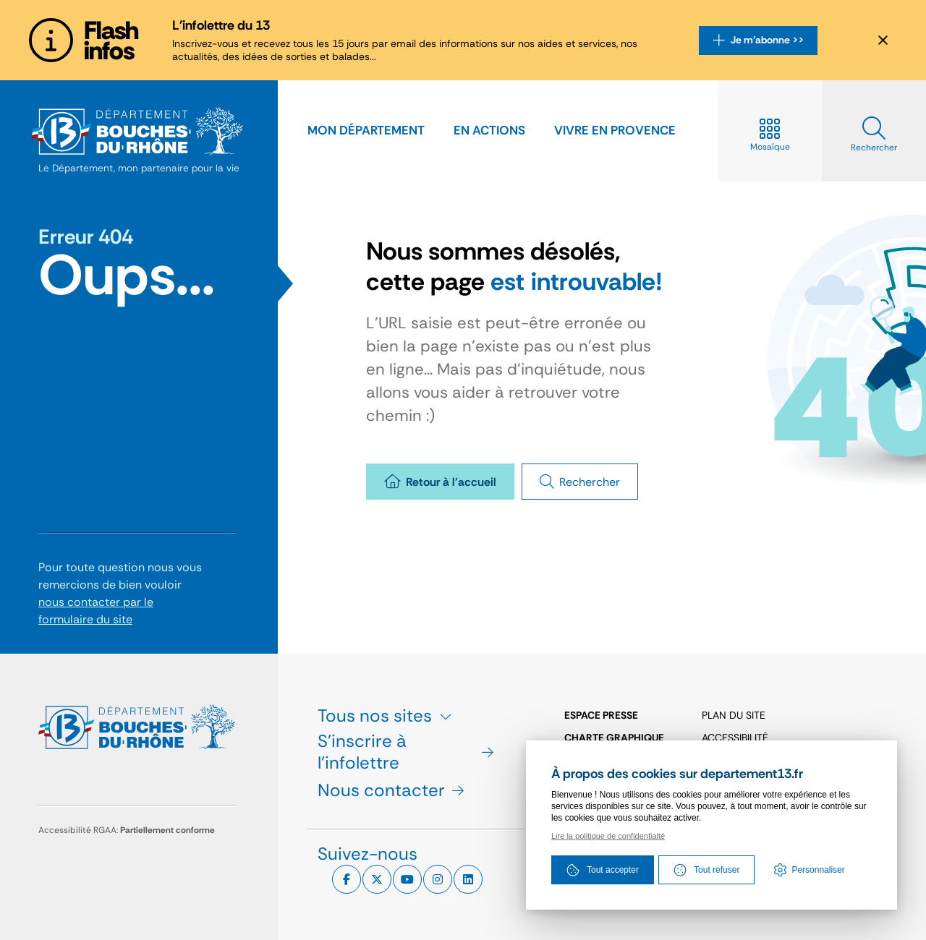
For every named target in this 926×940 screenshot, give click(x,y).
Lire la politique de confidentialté (608, 836)
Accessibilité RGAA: (126, 830)
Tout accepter (602, 869)
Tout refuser (706, 869)
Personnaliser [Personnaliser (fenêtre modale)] (817, 870)
